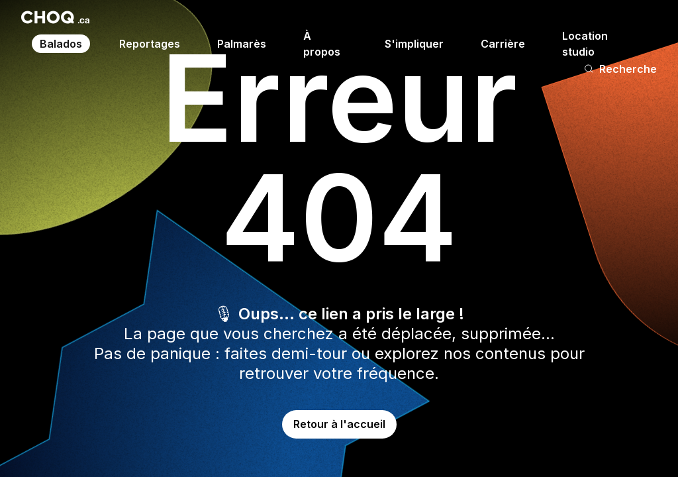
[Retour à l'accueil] (55, 17)
